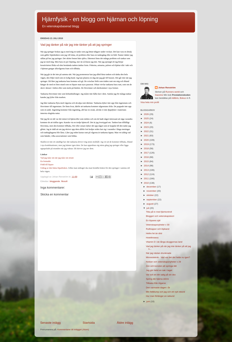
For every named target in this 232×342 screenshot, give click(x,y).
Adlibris (175, 98)
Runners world (173, 92)
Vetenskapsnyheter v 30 (157, 224)
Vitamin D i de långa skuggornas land (164, 242)
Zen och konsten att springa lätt (161, 266)
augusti (150, 204)
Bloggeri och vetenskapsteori (160, 216)
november (151, 191)
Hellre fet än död (154, 233)
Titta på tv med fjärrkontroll (159, 212)
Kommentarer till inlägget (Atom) (73, 329)
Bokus (183, 98)
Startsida (89, 322)
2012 (146, 174)
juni (148, 301)
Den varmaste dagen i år (158, 287)
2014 (146, 165)
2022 (146, 131)
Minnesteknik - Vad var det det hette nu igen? (168, 257)
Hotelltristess (152, 237)
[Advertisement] (86, 295)
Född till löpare (46, 164)
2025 (146, 118)
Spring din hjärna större (157, 279)
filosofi (64, 181)
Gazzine (159, 95)
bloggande (55, 181)
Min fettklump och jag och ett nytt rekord (165, 292)
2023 (146, 127)
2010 (146, 183)
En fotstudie (45, 161)
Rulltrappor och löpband (157, 229)
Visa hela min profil (149, 102)
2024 (146, 122)
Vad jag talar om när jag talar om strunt (57, 158)
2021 (146, 135)
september (152, 199)
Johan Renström (167, 87)
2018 (146, 148)
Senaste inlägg (50, 322)
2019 (146, 144)
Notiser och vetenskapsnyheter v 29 (163, 262)
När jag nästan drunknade (158, 253)
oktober (150, 195)
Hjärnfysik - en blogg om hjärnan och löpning (100, 19)
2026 (146, 114)
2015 (146, 161)
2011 (146, 178)
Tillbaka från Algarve (156, 283)
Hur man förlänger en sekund (160, 296)
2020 (146, 140)
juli (148, 208)
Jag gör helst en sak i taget (159, 270)
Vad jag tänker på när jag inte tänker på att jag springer (76, 44)
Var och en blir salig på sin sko (161, 274)
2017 (146, 152)
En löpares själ (153, 220)
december (151, 186)
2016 (146, 157)
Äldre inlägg (125, 322)
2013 (146, 170)
